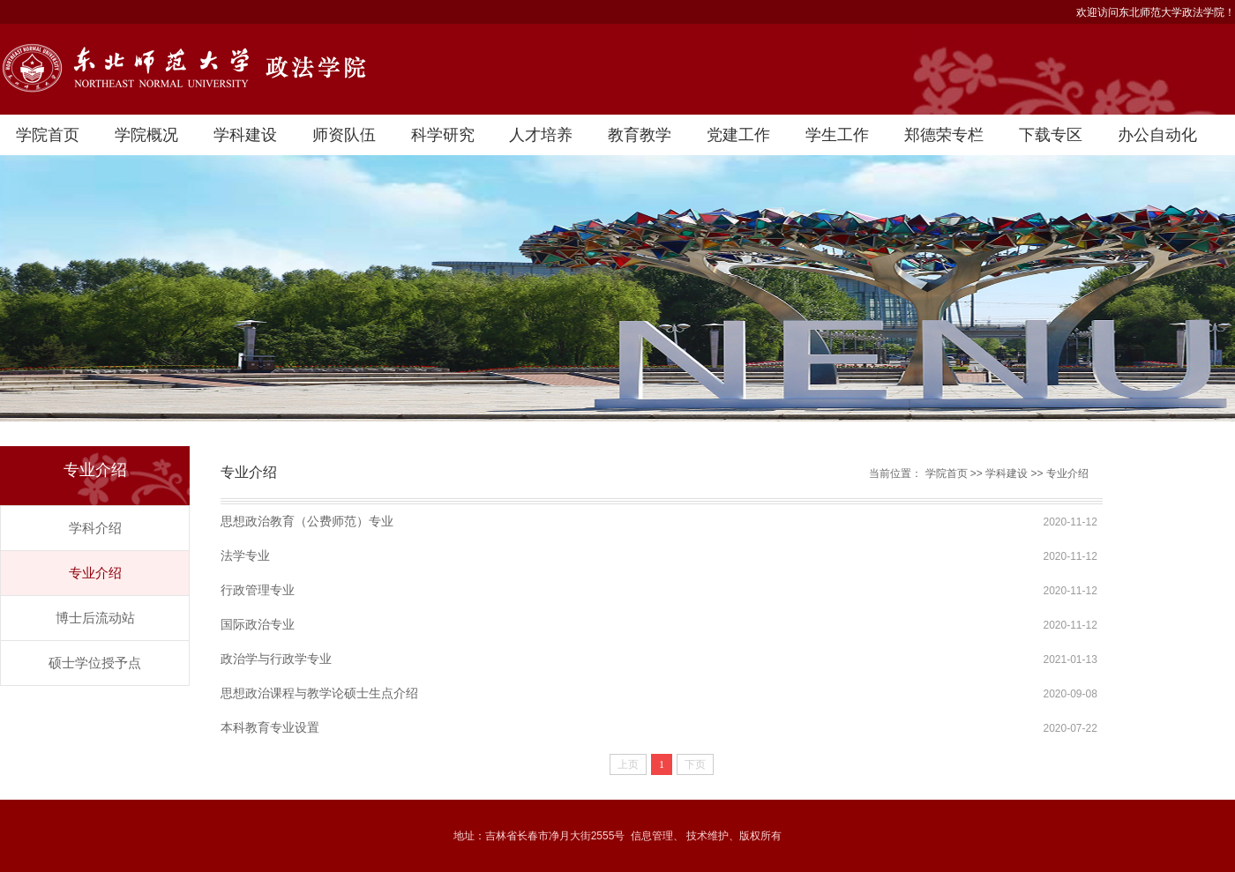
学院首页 (47, 135)
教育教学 (639, 135)
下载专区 (1050, 135)
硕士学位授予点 (95, 662)
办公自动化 (1157, 135)
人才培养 (541, 135)
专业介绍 (95, 572)
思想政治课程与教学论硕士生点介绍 (319, 693)
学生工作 (837, 135)
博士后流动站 (95, 617)
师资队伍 (344, 135)
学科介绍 (95, 527)
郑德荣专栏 (944, 135)
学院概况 (146, 135)
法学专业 (245, 555)
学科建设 (245, 135)
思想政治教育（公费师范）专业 (307, 521)
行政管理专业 (258, 590)
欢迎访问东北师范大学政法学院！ (1155, 12)
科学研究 (443, 135)
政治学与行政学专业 (276, 659)
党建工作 (738, 135)
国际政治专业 (258, 624)
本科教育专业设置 (270, 727)
